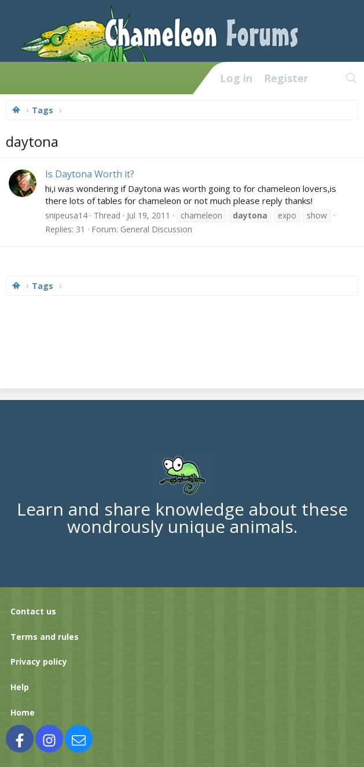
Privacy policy (38, 661)
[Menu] (15, 78)
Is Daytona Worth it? (89, 174)
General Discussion (156, 229)
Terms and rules (44, 636)
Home (22, 712)
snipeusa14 (66, 215)
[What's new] (326, 78)
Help (19, 686)
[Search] (351, 78)
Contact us (33, 611)
